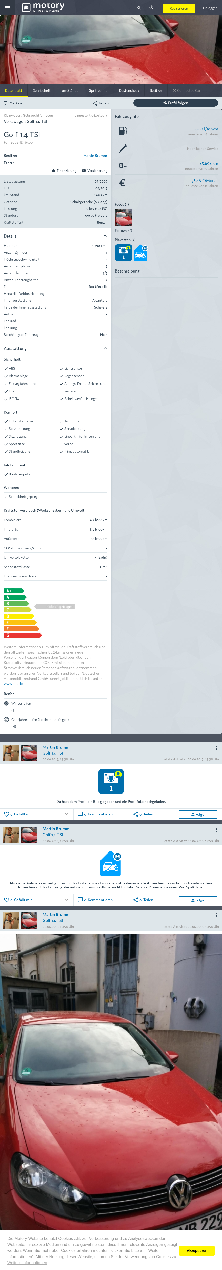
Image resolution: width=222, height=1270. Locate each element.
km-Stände (69, 90)
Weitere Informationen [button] (27, 1263)
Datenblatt (13, 90)
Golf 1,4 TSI (53, 752)
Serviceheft (42, 90)
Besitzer (156, 90)
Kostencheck (129, 90)
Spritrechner (99, 90)
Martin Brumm (95, 155)
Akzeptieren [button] (197, 1251)
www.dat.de (13, 683)
